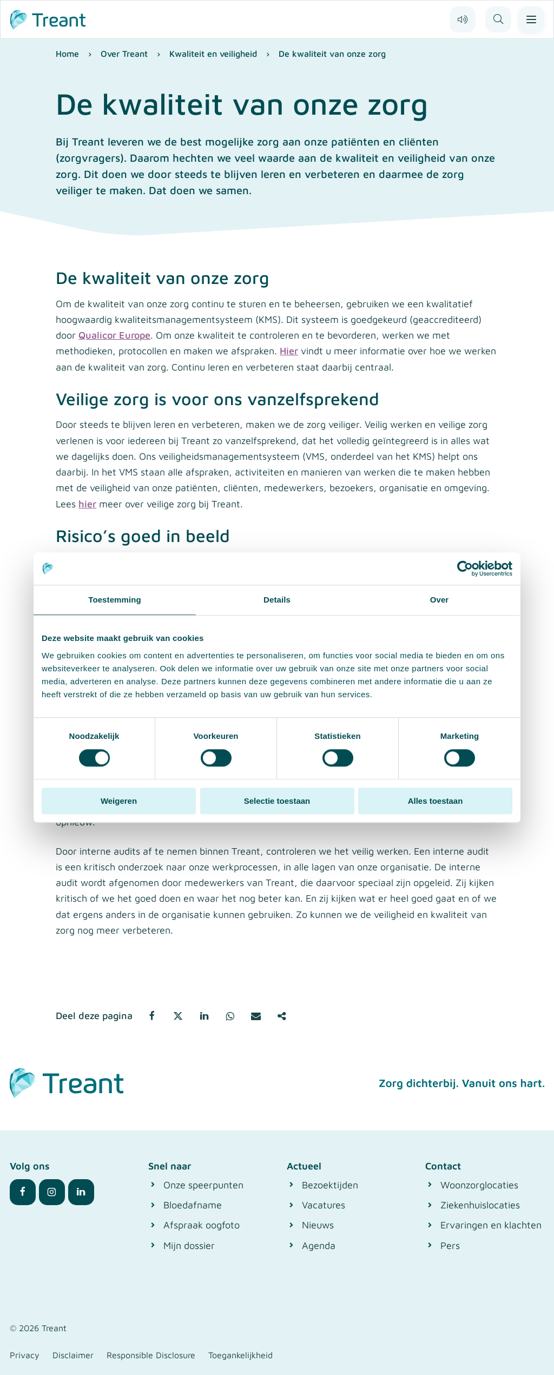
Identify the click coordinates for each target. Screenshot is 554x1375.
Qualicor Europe (114, 335)
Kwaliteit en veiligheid (213, 53)
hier (87, 504)
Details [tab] (277, 599)
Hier (289, 350)
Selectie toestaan (277, 800)
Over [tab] (439, 599)
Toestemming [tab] (114, 599)
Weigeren (119, 800)
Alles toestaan (435, 800)
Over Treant (124, 53)
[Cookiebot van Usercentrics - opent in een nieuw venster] (465, 568)
